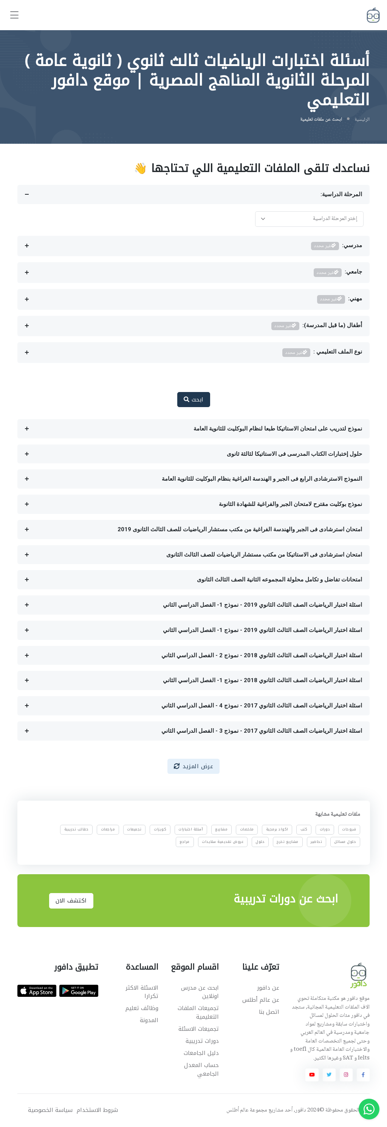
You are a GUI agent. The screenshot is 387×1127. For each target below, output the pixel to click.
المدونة (149, 1020)
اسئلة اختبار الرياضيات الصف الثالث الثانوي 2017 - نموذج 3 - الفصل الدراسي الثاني (261, 730)
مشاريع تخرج (288, 841)
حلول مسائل (345, 841)
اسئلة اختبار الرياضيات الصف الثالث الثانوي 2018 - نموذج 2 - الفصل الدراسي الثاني (261, 655)
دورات (324, 829)
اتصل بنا (269, 1012)
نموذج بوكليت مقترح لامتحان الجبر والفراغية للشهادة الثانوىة (290, 504)
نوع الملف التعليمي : (322, 352)
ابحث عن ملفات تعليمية (321, 119)
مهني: (339, 299)
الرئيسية (362, 119)
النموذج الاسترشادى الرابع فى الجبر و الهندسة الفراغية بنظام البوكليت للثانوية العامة (262, 478)
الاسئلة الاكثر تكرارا (141, 992)
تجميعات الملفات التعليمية (198, 1012)
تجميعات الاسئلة (198, 1029)
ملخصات (247, 829)
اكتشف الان (71, 900)
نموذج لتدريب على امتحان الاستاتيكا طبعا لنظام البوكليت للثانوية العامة (278, 428)
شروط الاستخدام (97, 1110)
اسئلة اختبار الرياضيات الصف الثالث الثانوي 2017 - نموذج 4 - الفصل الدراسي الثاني (261, 705)
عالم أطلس (237, 1110)
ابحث (194, 399)
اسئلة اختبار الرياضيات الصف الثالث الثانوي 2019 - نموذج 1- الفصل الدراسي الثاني (262, 604)
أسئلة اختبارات (190, 829)
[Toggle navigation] (14, 15)
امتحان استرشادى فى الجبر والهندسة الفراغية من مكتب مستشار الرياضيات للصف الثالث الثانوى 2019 (240, 529)
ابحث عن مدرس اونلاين (200, 992)
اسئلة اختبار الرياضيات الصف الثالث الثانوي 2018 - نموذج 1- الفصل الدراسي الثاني (262, 680)
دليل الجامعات (201, 1053)
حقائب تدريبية (76, 829)
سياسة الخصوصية (50, 1110)
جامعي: (338, 272)
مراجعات (108, 829)
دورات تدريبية (202, 1041)
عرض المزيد (194, 766)
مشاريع (221, 829)
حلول (260, 841)
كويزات (160, 829)
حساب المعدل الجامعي (201, 1069)
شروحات (349, 829)
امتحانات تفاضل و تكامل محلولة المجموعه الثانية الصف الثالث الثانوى (279, 579)
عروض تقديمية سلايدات (222, 841)
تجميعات (134, 829)
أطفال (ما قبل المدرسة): (316, 326)
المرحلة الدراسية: (341, 194)
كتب (304, 829)
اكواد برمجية (277, 829)
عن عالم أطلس (260, 1000)
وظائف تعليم (141, 1008)
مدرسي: (336, 246)
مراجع (185, 841)
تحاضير (316, 841)
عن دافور (268, 987)
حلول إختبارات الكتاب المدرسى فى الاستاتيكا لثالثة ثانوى (294, 453)
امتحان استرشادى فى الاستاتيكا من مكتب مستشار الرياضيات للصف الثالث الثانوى (264, 554)
